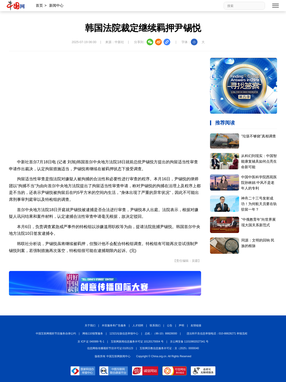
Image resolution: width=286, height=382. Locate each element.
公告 (169, 325)
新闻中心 (56, 5)
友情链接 (196, 325)
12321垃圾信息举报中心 (123, 333)
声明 (181, 325)
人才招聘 (137, 325)
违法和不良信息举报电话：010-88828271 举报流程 (217, 333)
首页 (39, 5)
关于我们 (90, 325)
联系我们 (155, 325)
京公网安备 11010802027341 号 (189, 341)
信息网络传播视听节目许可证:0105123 (110, 348)
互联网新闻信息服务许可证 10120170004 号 (137, 341)
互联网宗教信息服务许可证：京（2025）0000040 (169, 348)
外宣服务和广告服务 (114, 325)
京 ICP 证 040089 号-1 (91, 341)
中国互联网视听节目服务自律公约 (56, 333)
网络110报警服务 (92, 333)
